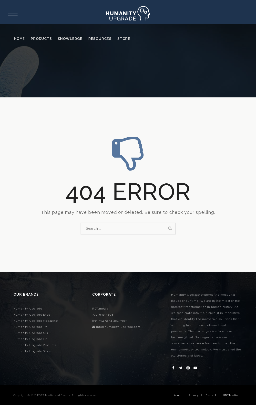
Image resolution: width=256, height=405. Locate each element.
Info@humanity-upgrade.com (116, 327)
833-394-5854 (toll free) (109, 320)
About (178, 395)
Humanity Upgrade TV (30, 327)
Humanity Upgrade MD (30, 333)
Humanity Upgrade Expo (31, 314)
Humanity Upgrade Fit (30, 339)
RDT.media (100, 308)
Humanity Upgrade (27, 308)
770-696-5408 (102, 314)
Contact (211, 395)
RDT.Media (230, 395)
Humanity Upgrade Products (34, 345)
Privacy (194, 395)
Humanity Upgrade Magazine (35, 320)
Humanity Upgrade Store (32, 351)
